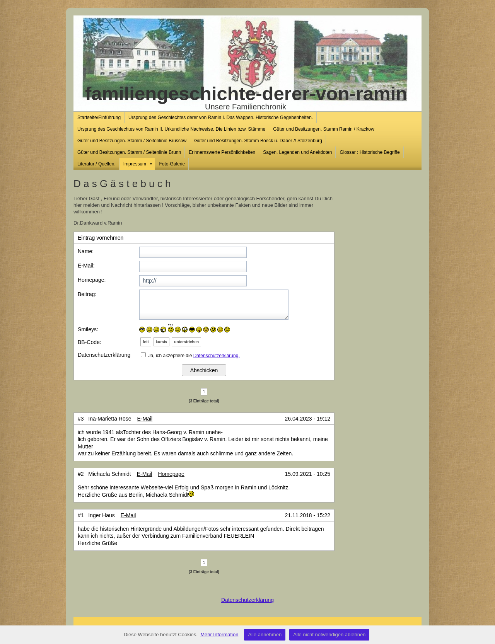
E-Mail (145, 419)
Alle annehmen (265, 634)
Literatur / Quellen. (96, 164)
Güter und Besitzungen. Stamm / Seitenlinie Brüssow (131, 140)
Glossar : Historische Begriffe (369, 152)
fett (146, 342)
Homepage (171, 474)
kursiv (161, 342)
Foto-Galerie (172, 164)
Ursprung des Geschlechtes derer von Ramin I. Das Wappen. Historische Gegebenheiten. (220, 117)
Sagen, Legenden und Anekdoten (297, 152)
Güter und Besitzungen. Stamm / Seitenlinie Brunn (129, 152)
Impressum (139, 164)
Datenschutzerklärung (247, 600)
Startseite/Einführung (99, 117)
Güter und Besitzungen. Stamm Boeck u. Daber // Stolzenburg (258, 140)
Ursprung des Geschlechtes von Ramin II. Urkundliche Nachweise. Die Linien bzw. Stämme (171, 129)
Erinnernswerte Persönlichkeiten (222, 152)
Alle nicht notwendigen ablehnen (329, 634)
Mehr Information (219, 634)
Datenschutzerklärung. (216, 355)
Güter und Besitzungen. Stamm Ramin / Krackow (323, 129)
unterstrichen (186, 342)
